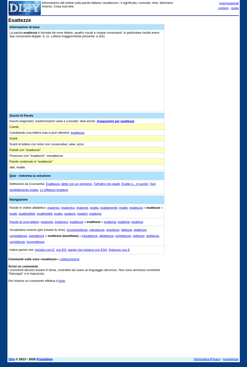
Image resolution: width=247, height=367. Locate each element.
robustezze (97, 230)
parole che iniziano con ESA (87, 250)
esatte (123, 207)
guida (235, 8)
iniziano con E (44, 250)
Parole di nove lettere (24, 222)
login (61, 281)
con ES (61, 250)
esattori (82, 213)
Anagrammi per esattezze (115, 121)
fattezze (126, 230)
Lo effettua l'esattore (54, 190)
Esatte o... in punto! (134, 184)
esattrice (137, 222)
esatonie (82, 207)
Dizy (12, 359)
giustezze (113, 230)
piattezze (140, 230)
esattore (70, 213)
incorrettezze (35, 242)
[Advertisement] (203, 48)
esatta (94, 207)
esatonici (53, 207)
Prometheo (44, 359)
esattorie (124, 222)
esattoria (95, 213)
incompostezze (77, 230)
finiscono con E (119, 250)
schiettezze (123, 236)
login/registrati (229, 3)
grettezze (152, 236)
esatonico (68, 207)
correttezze (17, 242)
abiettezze (106, 236)
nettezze (139, 236)
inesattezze (90, 236)
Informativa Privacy (207, 359)
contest (223, 8)
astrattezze (36, 236)
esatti (13, 213)
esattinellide (27, 213)
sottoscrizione (69, 259)
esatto (58, 213)
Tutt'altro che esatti (107, 184)
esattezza (77, 132)
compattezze (18, 236)
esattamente (109, 207)
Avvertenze (231, 359)
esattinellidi (44, 213)
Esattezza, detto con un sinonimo (69, 184)
